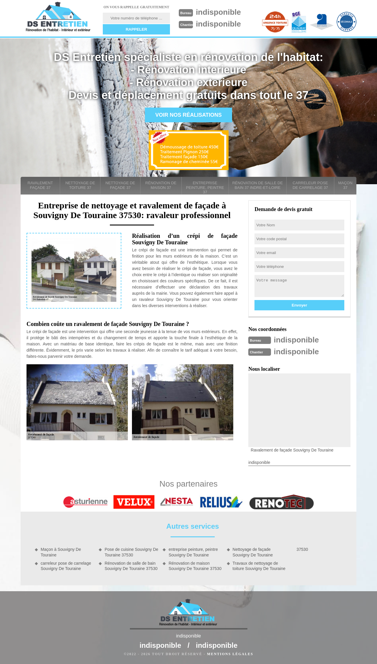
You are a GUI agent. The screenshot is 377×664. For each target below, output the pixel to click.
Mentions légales (230, 654)
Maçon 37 (345, 185)
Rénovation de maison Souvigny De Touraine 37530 (194, 566)
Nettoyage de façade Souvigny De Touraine (253, 552)
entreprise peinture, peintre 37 (205, 187)
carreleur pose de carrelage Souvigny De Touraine (66, 566)
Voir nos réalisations (188, 115)
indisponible (218, 12)
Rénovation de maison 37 (160, 185)
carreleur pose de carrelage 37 (310, 185)
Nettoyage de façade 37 (120, 185)
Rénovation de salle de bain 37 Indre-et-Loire (257, 185)
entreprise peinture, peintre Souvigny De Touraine (193, 552)
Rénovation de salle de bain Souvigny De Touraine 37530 (131, 566)
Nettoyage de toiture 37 (80, 185)
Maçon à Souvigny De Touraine (61, 552)
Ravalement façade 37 (40, 185)
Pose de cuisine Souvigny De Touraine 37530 (131, 552)
